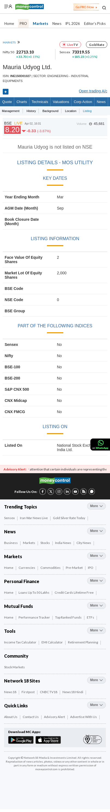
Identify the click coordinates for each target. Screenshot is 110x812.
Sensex (9, 518)
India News (63, 543)
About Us (11, 717)
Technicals (40, 102)
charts (21, 102)
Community (16, 655)
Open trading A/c (93, 91)
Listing (87, 111)
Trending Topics (20, 506)
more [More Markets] (96, 556)
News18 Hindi (73, 692)
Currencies (27, 568)
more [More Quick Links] (96, 705)
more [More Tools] (96, 630)
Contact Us (31, 717)
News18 (10, 692)
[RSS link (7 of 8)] (83, 493)
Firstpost (28, 692)
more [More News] (96, 531)
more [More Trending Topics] (96, 506)
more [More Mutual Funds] (96, 605)
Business (11, 543)
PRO (23, 23)
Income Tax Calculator (20, 642)
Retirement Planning (83, 642)
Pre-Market (74, 568)
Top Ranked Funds (68, 617)
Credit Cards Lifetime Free (74, 592)
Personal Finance (21, 581)
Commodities (50, 568)
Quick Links (16, 705)
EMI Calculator (52, 642)
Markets (41, 23)
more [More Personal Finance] (96, 580)
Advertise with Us (83, 717)
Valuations (61, 102)
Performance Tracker (34, 617)
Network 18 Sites (22, 680)
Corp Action (83, 102)
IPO (91, 568)
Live (70, 45)
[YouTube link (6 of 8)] (75, 491)
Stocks (45, 543)
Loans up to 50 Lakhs (34, 592)
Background (50, 111)
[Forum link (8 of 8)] (92, 493)
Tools (10, 631)
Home (9, 23)
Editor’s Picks (95, 23)
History (31, 111)
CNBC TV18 (49, 692)
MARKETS (11, 42)
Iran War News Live (34, 518)
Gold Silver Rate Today (69, 518)
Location (70, 111)
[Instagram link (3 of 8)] (59, 491)
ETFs (91, 617)
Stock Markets (14, 667)
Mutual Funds (18, 606)
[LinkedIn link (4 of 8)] (67, 491)
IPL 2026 (72, 23)
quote (7, 102)
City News (84, 543)
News (56, 23)
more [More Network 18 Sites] (96, 680)
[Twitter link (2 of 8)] (51, 491)
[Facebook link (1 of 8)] (42, 491)
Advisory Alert (55, 717)
